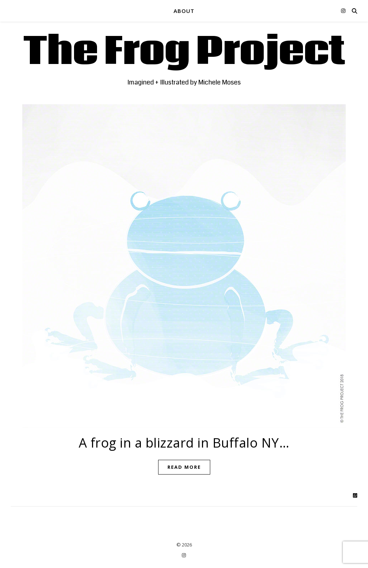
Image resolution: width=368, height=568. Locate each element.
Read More (184, 467)
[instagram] (343, 10)
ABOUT (184, 10)
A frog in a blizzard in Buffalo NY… (184, 443)
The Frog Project (184, 52)
